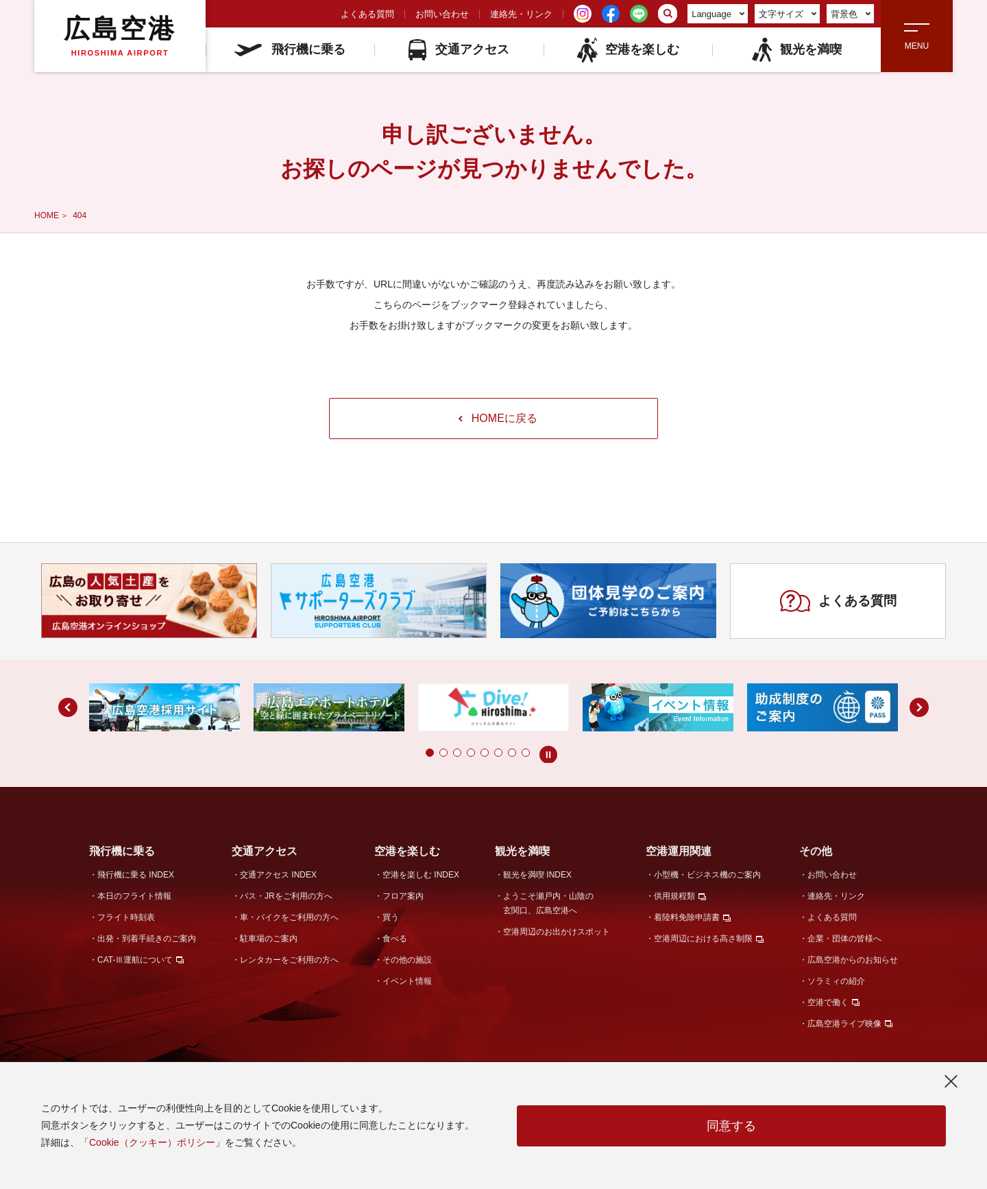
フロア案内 (403, 896)
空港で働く (828, 1002)
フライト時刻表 (126, 917)
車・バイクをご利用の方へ (289, 917)
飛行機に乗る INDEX (135, 875)
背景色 (851, 14)
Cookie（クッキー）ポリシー (152, 1142)
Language (718, 14)
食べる (394, 938)
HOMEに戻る (498, 418)
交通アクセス (459, 49)
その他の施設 (407, 960)
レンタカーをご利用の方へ (289, 960)
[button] (430, 753)
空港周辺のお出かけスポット (556, 932)
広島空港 (120, 35)
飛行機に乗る (289, 49)
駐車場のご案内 (268, 938)
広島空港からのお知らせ (852, 960)
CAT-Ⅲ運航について (135, 960)
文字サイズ (788, 14)
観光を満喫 (796, 50)
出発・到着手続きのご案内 (146, 938)
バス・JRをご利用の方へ (286, 896)
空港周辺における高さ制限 (703, 938)
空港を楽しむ (627, 49)
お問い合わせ (442, 14)
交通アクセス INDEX (278, 875)
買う (390, 917)
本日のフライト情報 (134, 896)
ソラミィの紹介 (836, 981)
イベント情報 (407, 981)
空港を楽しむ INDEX (420, 875)
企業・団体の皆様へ (844, 938)
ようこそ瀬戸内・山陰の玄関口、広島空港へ (548, 903)
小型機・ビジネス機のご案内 (707, 875)
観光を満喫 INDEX (537, 875)
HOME (46, 215)
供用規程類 (674, 896)
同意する (731, 1126)
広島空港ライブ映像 (844, 1023)
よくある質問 (367, 14)
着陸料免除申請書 (687, 917)
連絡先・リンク (521, 14)
